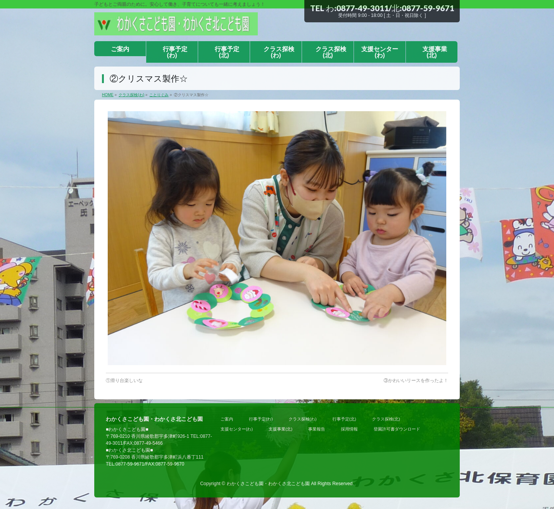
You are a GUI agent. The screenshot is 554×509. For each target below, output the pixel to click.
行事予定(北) (344, 419)
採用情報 (349, 429)
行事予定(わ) (261, 419)
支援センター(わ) (236, 429)
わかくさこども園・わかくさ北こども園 (268, 483)
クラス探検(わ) (303, 419)
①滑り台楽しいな (124, 380)
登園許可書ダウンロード (397, 429)
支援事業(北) (280, 429)
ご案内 (226, 419)
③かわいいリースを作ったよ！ (416, 380)
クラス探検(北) (386, 419)
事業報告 (316, 429)
